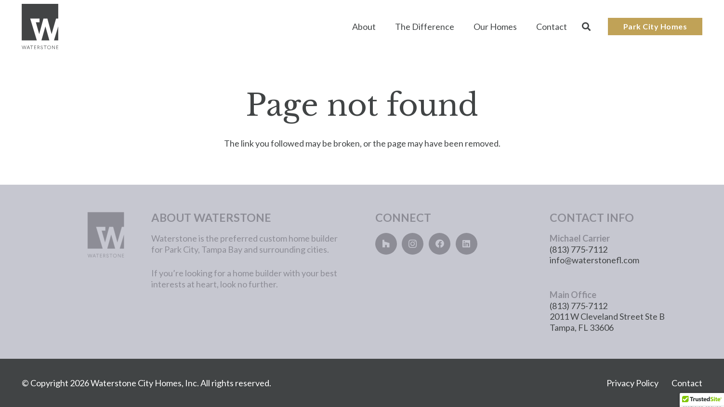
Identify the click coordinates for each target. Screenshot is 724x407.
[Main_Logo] (40, 27)
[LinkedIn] (466, 244)
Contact (686, 383)
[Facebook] (439, 244)
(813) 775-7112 (578, 249)
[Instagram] (412, 244)
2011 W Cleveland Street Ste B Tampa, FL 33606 (607, 322)
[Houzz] (386, 244)
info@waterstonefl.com (594, 260)
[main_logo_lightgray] (75, 235)
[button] (586, 26)
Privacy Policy (632, 383)
